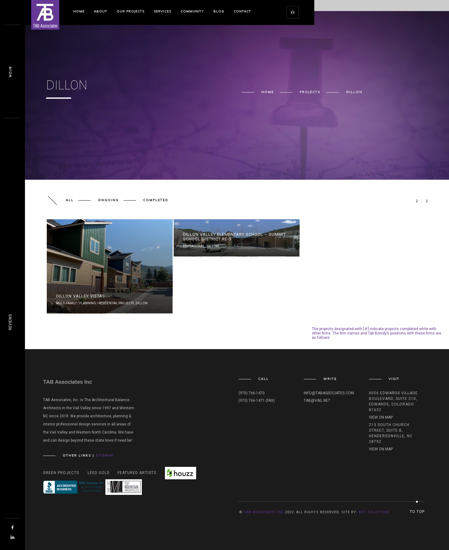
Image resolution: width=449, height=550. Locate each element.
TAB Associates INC (264, 512)
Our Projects (130, 11)
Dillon (141, 303)
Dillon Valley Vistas (80, 296)
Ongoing (108, 200)
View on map (381, 417)
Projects (310, 92)
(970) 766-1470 (252, 393)
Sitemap (104, 455)
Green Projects (61, 473)
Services (162, 11)
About (100, 11)
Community (192, 11)
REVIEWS (10, 322)
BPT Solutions (374, 512)
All (70, 200)
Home (78, 11)
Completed (155, 200)
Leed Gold (99, 473)
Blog (218, 11)
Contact (242, 11)
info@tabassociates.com (329, 393)
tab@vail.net (317, 400)
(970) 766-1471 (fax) (257, 400)
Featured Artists (137, 473)
